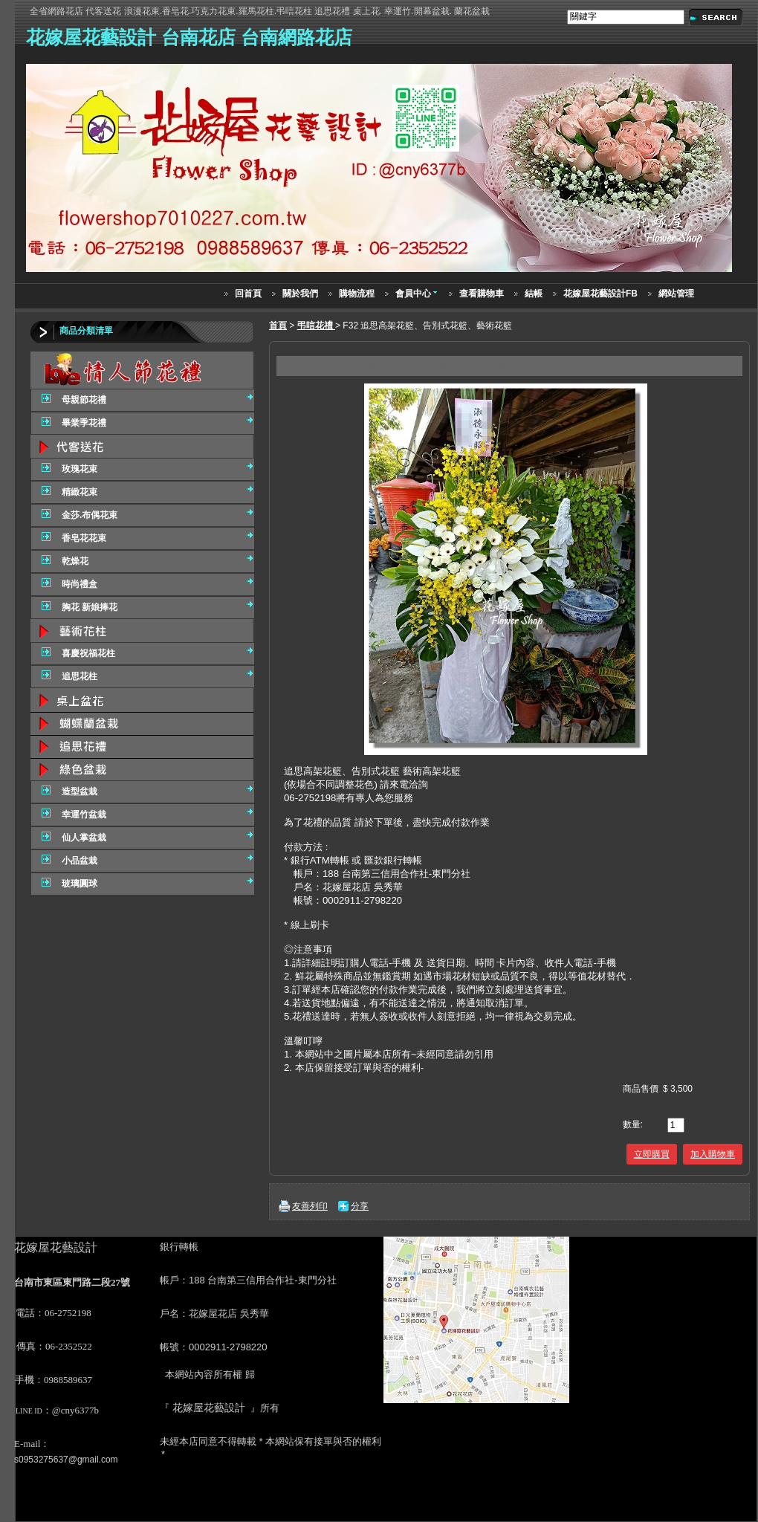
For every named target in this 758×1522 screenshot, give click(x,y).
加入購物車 (712, 1154)
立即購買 (652, 1154)
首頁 (278, 325)
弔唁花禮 (316, 325)
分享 (360, 1206)
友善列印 (310, 1206)
